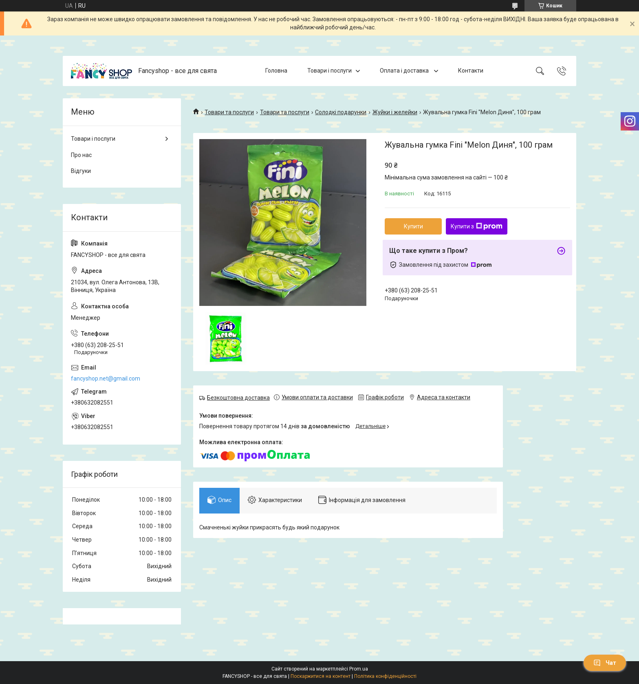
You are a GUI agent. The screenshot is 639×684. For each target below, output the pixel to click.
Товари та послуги (229, 112)
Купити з (476, 226)
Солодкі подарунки (340, 112)
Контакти (470, 70)
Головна (276, 70)
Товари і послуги (329, 70)
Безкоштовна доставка (238, 397)
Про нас (81, 155)
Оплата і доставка (405, 70)
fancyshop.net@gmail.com (105, 378)
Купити (413, 226)
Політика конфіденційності (385, 676)
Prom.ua (358, 669)
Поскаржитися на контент (320, 676)
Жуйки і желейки (394, 112)
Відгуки (81, 171)
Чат (604, 662)
